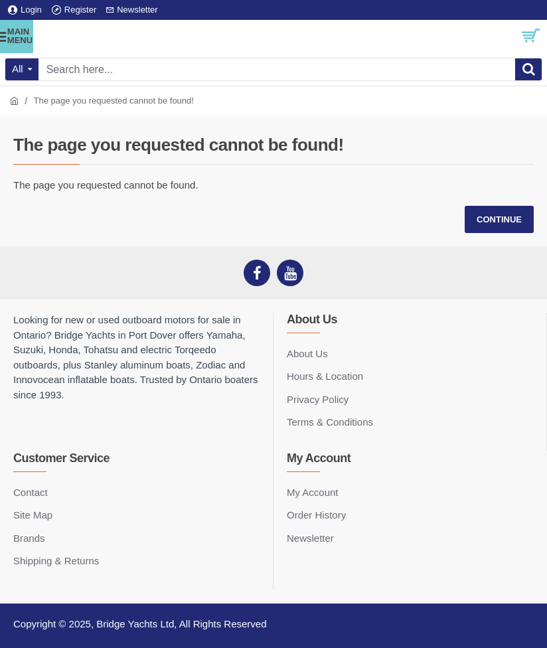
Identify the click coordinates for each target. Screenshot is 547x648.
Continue (499, 219)
